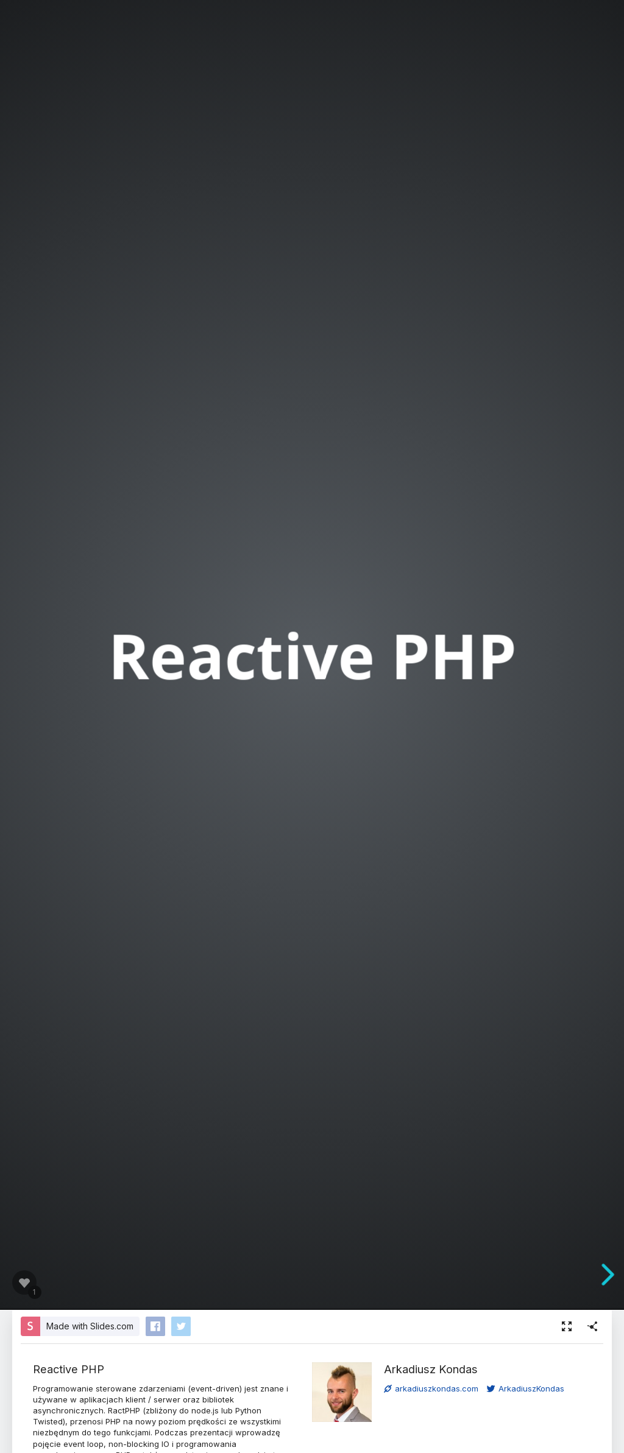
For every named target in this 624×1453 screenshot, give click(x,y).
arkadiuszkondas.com (431, 1388)
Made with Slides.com (89, 1326)
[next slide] (612, 1275)
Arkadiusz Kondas (431, 1369)
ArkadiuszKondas (525, 1388)
